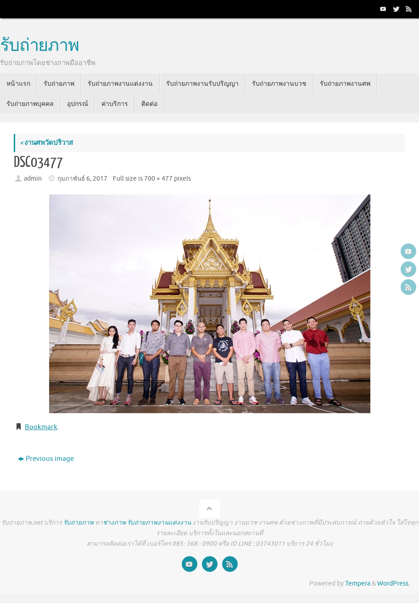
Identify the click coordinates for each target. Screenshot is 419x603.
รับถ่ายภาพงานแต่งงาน (159, 522)
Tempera (357, 583)
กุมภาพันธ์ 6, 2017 (82, 179)
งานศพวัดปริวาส (46, 142)
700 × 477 (158, 179)
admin (33, 179)
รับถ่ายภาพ (39, 46)
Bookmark (41, 427)
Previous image (46, 458)
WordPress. (393, 583)
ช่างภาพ (114, 522)
